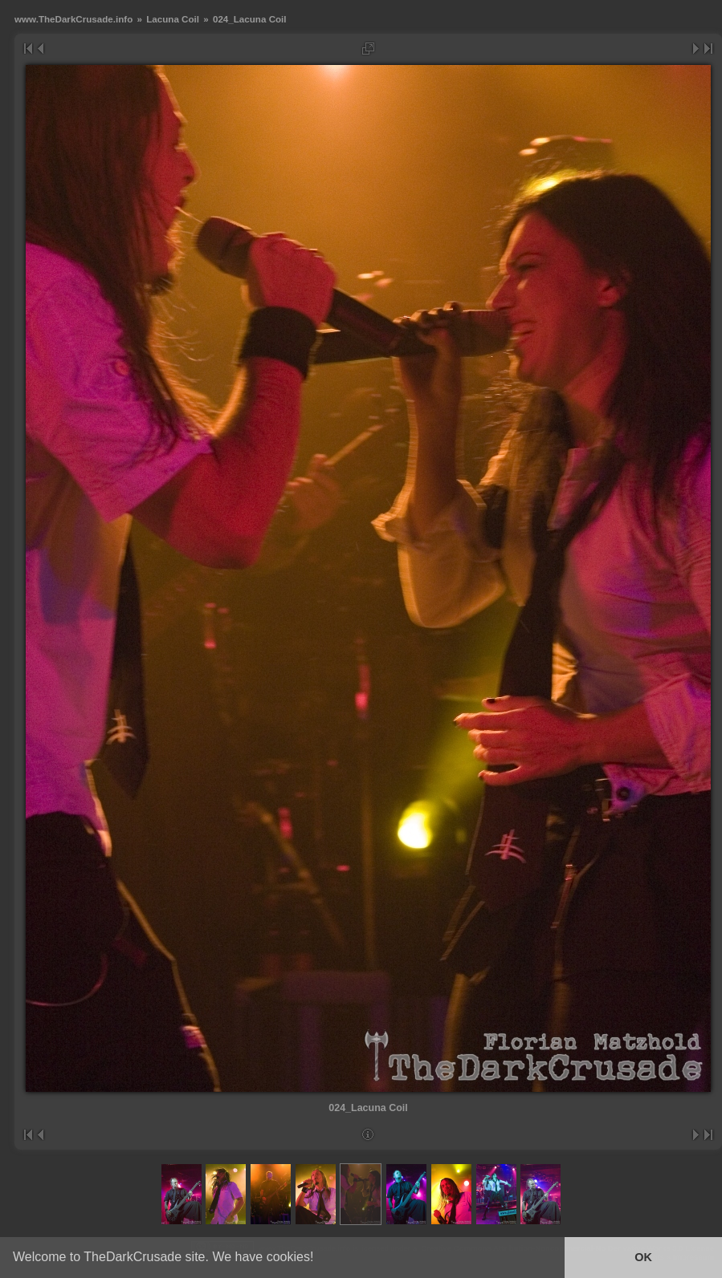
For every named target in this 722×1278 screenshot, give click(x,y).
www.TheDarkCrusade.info (73, 19)
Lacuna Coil (172, 19)
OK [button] (643, 1257)
